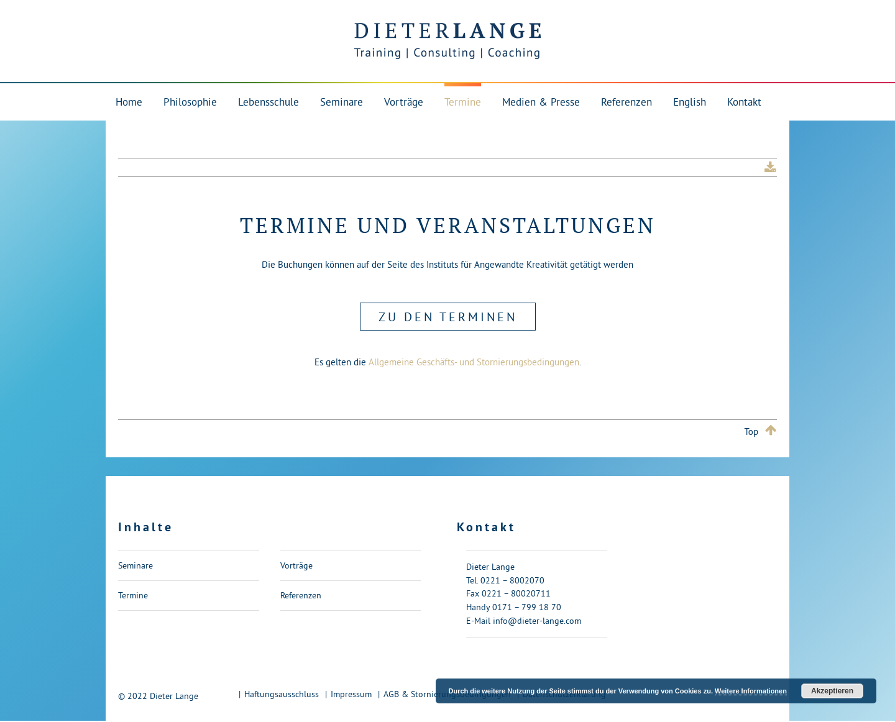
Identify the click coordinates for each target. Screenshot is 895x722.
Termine (133, 595)
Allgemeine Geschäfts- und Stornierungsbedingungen (474, 362)
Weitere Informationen (751, 691)
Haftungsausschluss (281, 694)
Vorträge (296, 565)
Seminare (135, 565)
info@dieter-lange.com (537, 620)
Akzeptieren (832, 691)
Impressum (351, 694)
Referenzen (300, 595)
